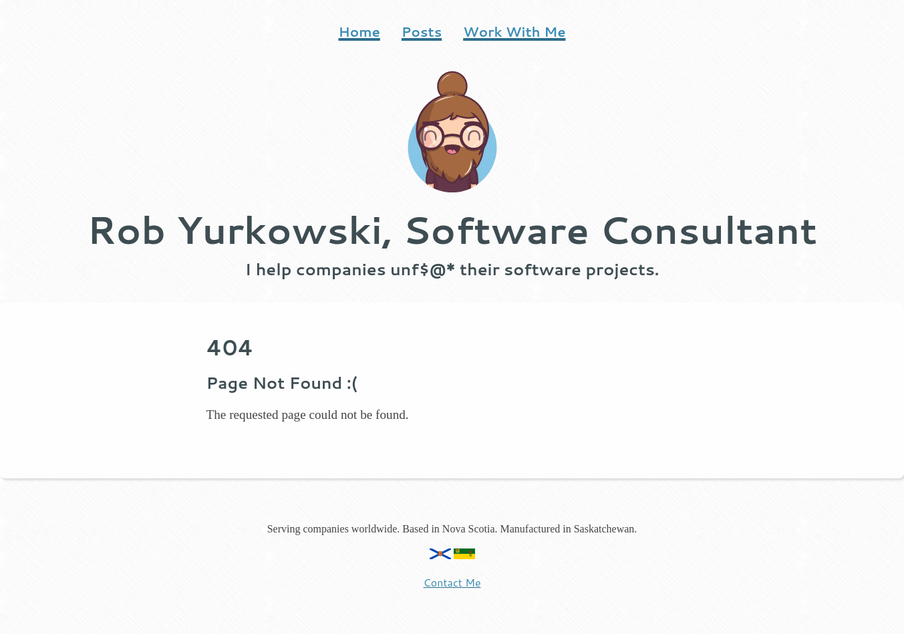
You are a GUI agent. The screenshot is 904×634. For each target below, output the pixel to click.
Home (359, 31)
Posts (422, 31)
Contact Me (452, 582)
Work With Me (514, 31)
